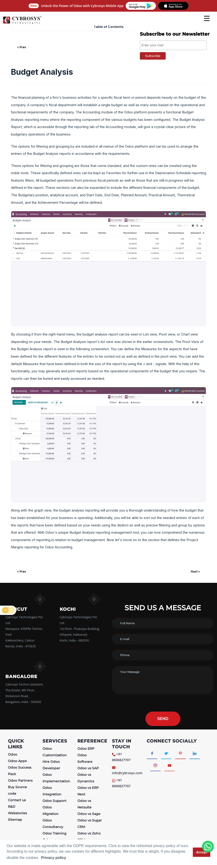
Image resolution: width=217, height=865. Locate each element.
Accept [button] (201, 852)
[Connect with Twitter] (166, 753)
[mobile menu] (207, 18)
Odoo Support (54, 801)
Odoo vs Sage (88, 814)
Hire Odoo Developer (51, 765)
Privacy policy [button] (53, 858)
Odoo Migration (51, 810)
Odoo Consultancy (53, 823)
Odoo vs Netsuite (84, 804)
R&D (11, 806)
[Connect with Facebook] (152, 753)
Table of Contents (109, 27)
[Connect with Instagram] (155, 765)
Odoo (12, 754)
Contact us (17, 800)
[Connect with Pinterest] (180, 753)
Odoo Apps (17, 761)
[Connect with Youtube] (169, 765)
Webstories (17, 813)
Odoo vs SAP (88, 768)
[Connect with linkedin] (194, 753)
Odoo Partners (20, 780)
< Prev (21, 47)
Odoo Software (84, 758)
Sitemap (15, 820)
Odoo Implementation (56, 778)
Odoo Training (54, 833)
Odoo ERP (85, 748)
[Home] (22, 23)
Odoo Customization (55, 751)
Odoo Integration (52, 791)
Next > (195, 571)
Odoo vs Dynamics (85, 778)
